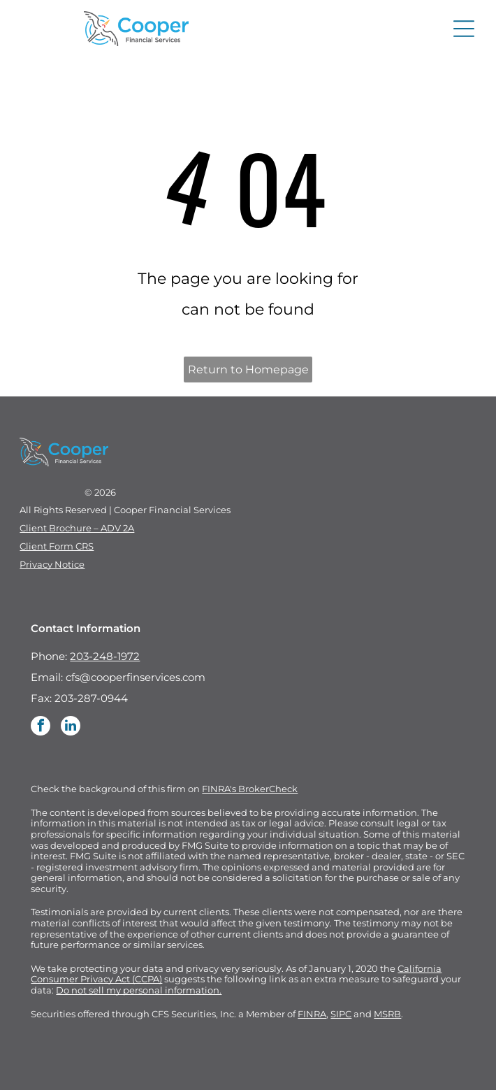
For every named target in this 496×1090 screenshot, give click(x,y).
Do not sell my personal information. (138, 990)
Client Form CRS (57, 546)
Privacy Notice (52, 564)
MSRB (387, 1013)
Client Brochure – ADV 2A (77, 527)
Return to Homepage (248, 369)
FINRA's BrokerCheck (250, 788)
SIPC (340, 1013)
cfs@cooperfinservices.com (135, 677)
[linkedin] (70, 727)
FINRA (312, 1013)
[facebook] (40, 727)
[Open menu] (463, 28)
